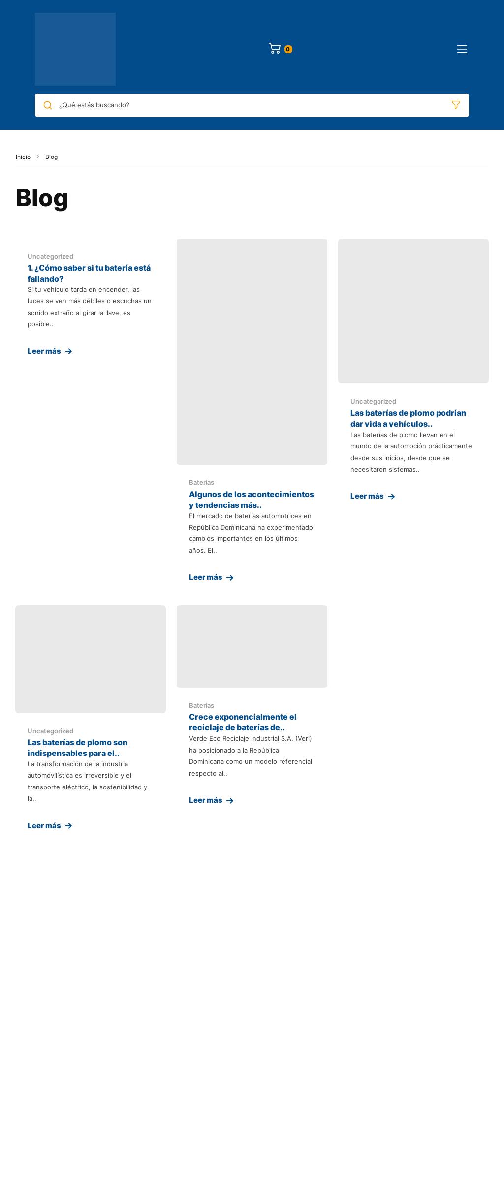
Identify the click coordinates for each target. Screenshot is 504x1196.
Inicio (23, 156)
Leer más (44, 351)
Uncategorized (50, 256)
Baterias (201, 482)
